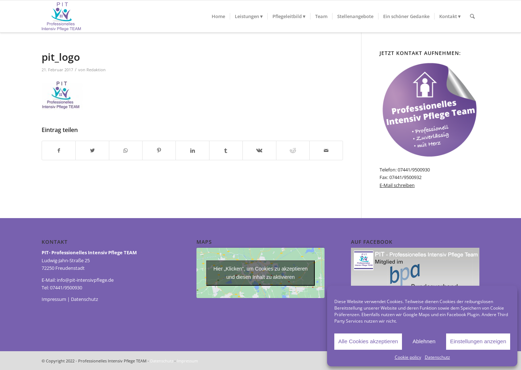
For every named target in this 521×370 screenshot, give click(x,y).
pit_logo (61, 57)
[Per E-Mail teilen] (326, 150)
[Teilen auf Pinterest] (159, 150)
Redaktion (96, 69)
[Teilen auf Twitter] (92, 150)
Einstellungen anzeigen (478, 341)
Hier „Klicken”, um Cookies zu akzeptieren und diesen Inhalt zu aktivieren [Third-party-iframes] (260, 273)
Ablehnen (423, 341)
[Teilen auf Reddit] (292, 150)
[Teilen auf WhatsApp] (125, 150)
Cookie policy (408, 357)
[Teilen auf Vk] (259, 150)
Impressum (54, 299)
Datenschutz (437, 357)
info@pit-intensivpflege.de (85, 280)
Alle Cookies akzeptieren (368, 341)
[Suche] (472, 16)
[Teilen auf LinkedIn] (192, 150)
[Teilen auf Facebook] (58, 150)
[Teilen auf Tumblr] (225, 150)
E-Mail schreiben (397, 185)
